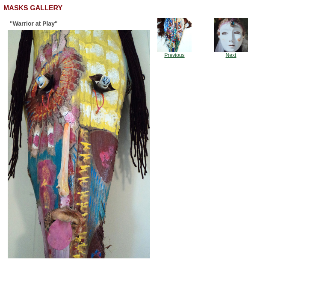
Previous (174, 55)
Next (231, 55)
